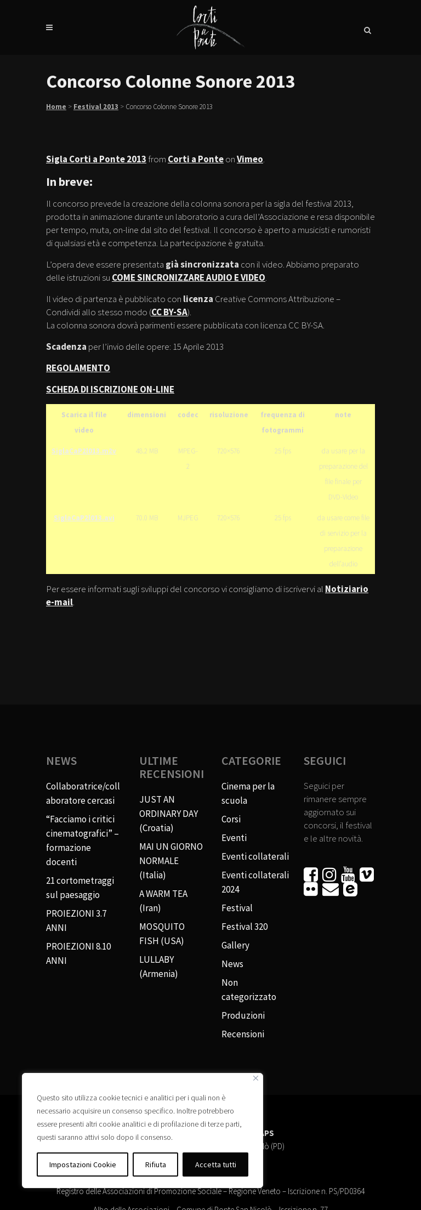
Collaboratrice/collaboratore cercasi (83, 793)
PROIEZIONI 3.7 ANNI (76, 920)
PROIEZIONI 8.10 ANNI (78, 953)
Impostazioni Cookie (82, 1164)
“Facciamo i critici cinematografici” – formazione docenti (82, 840)
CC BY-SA (169, 312)
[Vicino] (255, 1078)
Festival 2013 (95, 106)
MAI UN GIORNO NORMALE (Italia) (171, 860)
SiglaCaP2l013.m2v (84, 451)
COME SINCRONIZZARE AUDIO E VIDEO (188, 277)
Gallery (235, 945)
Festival (237, 908)
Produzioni (243, 1015)
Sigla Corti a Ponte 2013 (96, 159)
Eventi (234, 838)
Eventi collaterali (255, 856)
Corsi (231, 819)
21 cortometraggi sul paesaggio (80, 887)
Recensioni (242, 1034)
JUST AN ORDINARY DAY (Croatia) (168, 813)
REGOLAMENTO (78, 368)
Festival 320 (244, 927)
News (232, 964)
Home (56, 106)
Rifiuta (155, 1164)
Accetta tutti (215, 1164)
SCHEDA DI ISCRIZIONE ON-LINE (110, 389)
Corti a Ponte (196, 159)
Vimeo (250, 159)
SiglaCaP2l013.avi (84, 517)
